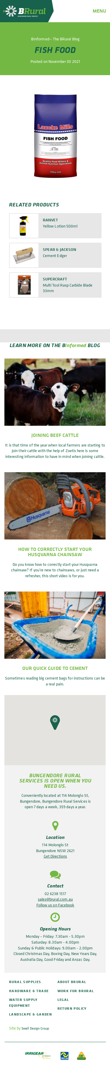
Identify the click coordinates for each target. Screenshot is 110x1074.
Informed (76, 345)
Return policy (72, 1008)
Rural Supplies (25, 981)
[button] (55, 722)
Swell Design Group (35, 1028)
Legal (63, 999)
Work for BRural (75, 990)
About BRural (72, 981)
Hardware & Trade (29, 990)
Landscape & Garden (30, 1014)
